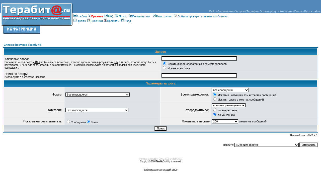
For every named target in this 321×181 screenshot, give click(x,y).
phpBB (153, 158)
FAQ (109, 16)
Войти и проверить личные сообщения (200, 16)
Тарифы (252, 11)
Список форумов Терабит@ (23, 44)
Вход (126, 20)
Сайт (212, 11)
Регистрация (162, 16)
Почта (298, 11)
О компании (225, 11)
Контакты (286, 11)
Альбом (80, 16)
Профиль (111, 20)
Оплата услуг (269, 11)
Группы (79, 20)
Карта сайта (312, 11)
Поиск (120, 16)
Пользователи (139, 16)
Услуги (240, 11)
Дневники (95, 20)
